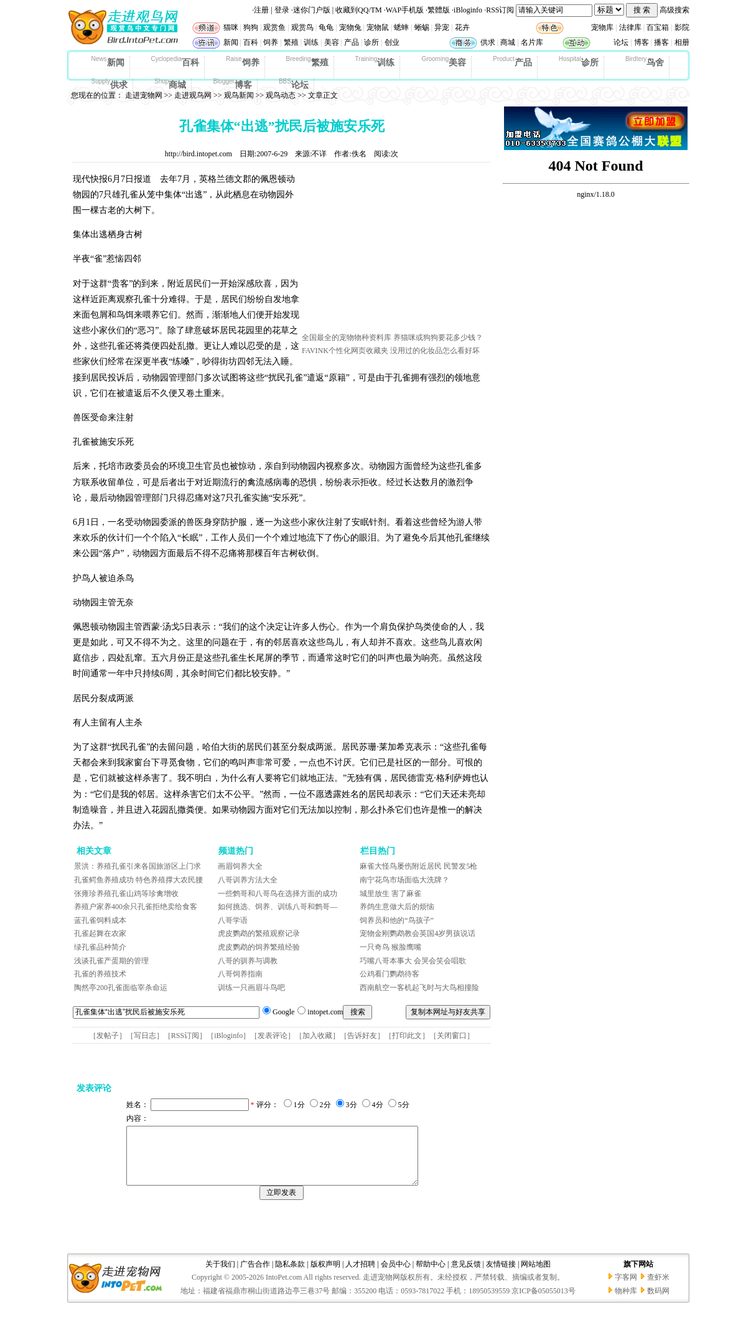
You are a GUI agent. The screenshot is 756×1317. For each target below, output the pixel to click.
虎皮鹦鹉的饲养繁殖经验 (259, 947)
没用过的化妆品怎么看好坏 (435, 350)
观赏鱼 (274, 27)
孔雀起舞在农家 (100, 933)
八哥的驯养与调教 (248, 960)
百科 (250, 42)
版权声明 (325, 1275)
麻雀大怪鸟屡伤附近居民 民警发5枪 (418, 866)
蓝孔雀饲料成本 (100, 920)
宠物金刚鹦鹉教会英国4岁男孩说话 (417, 933)
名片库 (532, 42)
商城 (507, 42)
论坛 (621, 42)
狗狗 (250, 27)
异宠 (441, 27)
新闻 (230, 42)
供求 (487, 42)
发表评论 (272, 1035)
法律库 (630, 27)
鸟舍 (644, 61)
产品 (351, 42)
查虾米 (658, 1288)
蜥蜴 (421, 27)
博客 (641, 42)
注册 (261, 10)
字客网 (626, 1288)
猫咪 (230, 27)
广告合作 (255, 1275)
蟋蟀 (401, 27)
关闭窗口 (452, 1035)
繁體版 (438, 10)
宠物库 (602, 27)
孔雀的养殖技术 (100, 974)
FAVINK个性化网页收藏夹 (345, 350)
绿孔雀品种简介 (100, 947)
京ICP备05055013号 (543, 1302)
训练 (311, 42)
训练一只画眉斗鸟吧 (251, 987)
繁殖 (291, 42)
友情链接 (501, 1275)
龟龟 (326, 27)
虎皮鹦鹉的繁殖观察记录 (259, 933)
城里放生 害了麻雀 (390, 893)
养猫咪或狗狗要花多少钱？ (438, 337)
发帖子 (107, 1035)
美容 (331, 42)
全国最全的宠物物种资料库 (346, 337)
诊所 (371, 42)
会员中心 (396, 1275)
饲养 (270, 42)
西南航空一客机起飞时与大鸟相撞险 (419, 987)
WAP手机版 (405, 10)
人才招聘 (360, 1275)
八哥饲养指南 (240, 974)
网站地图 (536, 1275)
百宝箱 (657, 27)
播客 (661, 42)
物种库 (626, 1302)
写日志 (145, 1035)
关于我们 (220, 1275)
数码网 (658, 1302)
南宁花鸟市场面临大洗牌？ (404, 880)
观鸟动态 (281, 95)
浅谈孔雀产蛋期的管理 (111, 960)
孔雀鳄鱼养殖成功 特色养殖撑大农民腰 (138, 880)
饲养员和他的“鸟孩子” (397, 920)
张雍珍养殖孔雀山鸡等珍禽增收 (126, 893)
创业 (392, 42)
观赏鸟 (302, 27)
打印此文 (407, 1035)
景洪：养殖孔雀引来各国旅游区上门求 (137, 866)
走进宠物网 (143, 95)
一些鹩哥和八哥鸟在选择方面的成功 (277, 893)
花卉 (462, 27)
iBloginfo (468, 10)
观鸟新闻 (239, 95)
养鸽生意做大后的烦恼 (397, 906)
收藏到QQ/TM (358, 10)
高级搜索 (674, 10)
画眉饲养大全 (240, 866)
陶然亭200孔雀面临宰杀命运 (120, 987)
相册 (681, 42)
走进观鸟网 (193, 95)
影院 (681, 27)
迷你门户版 (311, 10)
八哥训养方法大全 (248, 880)
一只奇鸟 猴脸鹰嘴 (390, 947)
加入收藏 (317, 1035)
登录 (281, 10)
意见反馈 (466, 1275)
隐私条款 (290, 1275)
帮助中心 (431, 1275)
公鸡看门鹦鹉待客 (389, 974)
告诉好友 (362, 1035)
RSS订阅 (500, 10)
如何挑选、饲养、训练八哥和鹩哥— (277, 906)
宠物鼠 (377, 27)
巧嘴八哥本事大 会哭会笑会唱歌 (413, 960)
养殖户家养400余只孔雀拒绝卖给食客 (135, 906)
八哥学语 (233, 920)
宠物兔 (350, 27)
